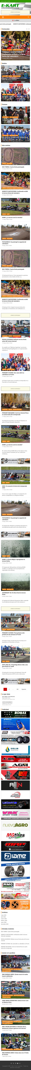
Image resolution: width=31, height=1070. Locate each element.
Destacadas (6, 29)
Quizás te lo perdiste (8, 953)
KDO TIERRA (9, 163)
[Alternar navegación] (3, 17)
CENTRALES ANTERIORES (8, 969)
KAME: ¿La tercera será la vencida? (12, 217)
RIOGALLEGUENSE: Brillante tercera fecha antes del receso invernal (14, 78)
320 (17, 689)
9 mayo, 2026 (5, 245)
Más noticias (6, 145)
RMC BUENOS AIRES (14, 117)
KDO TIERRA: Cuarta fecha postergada (13, 167)
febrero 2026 (4, 920)
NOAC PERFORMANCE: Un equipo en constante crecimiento (12, 119)
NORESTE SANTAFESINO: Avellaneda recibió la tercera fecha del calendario (13, 54)
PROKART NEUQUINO (17, 409)
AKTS (4, 661)
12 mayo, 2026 (5, 58)
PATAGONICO (9, 238)
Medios (4, 63)
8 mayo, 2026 (5, 596)
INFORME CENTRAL (18, 969)
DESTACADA (9, 49)
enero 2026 (3, 922)
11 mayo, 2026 (5, 219)
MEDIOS (10, 76)
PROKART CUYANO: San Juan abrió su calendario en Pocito (13, 97)
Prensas (4, 104)
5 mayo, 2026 (5, 122)
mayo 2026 (3, 915)
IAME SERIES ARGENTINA (19, 995)
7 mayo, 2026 (5, 668)
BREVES (4, 49)
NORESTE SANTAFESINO (17, 49)
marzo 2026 (4, 918)
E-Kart (11, 58)
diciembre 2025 (4, 924)
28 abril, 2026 (5, 1004)
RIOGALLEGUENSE (16, 76)
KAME (8, 214)
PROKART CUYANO (10, 94)
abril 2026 (3, 917)
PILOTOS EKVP (5, 117)
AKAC (4, 482)
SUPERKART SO (10, 589)
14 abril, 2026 (5, 1030)
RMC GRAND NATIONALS (7, 1023)
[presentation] (27, 29)
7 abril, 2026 (5, 1056)
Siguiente (24, 689)
